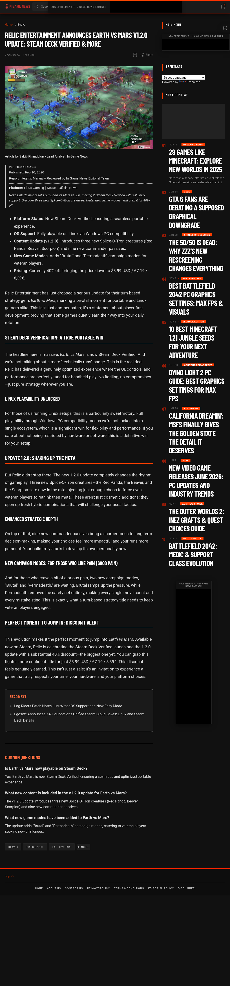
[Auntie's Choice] (192, 503)
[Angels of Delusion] (197, 234)
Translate (189, 82)
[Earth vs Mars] (62, 846)
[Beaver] (22, 24)
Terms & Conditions (129, 888)
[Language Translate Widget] (183, 77)
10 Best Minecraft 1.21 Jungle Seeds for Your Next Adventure (193, 341)
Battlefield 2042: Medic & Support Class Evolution (193, 554)
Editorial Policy (161, 888)
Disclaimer (186, 888)
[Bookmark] (223, 7)
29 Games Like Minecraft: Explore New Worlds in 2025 (195, 160)
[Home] (9, 24)
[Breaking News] (193, 144)
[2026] (187, 191)
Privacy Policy (98, 888)
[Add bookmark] (135, 54)
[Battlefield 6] (192, 278)
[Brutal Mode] (35, 846)
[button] (83, 847)
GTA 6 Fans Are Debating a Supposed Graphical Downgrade (196, 211)
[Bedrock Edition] (193, 321)
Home (39, 888)
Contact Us (74, 888)
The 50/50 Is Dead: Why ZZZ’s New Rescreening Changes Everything (196, 255)
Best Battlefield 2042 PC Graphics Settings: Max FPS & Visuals (196, 298)
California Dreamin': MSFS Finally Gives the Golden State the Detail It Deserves (196, 433)
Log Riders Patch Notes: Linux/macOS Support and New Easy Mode (68, 706)
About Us (54, 888)
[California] (191, 408)
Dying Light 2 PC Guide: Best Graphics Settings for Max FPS (196, 385)
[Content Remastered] (198, 365)
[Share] (146, 54)
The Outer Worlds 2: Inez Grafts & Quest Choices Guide (196, 519)
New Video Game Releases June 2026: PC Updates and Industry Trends (196, 480)
